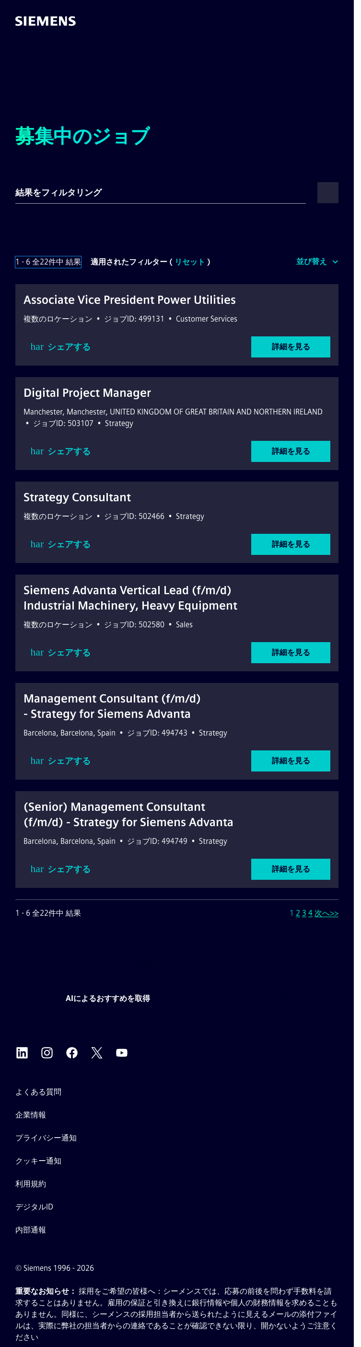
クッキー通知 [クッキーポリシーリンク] (38, 1160)
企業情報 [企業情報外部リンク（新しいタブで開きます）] (30, 1114)
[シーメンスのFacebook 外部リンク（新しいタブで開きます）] (72, 1052)
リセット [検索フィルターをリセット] (190, 261)
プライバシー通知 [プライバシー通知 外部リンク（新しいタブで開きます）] (46, 1137)
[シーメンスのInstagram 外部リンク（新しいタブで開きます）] (47, 1052)
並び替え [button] (311, 261)
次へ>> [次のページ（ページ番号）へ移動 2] (326, 913)
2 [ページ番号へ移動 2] (298, 913)
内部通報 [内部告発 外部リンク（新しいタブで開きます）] (30, 1229)
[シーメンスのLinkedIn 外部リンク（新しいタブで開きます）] (22, 1052)
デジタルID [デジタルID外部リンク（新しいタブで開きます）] (34, 1206)
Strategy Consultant (77, 497)
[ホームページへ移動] (45, 21)
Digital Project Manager (87, 393)
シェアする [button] (61, 347)
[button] (336, 21)
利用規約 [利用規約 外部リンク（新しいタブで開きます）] (30, 1183)
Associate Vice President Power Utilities (129, 300)
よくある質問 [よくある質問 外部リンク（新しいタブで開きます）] (38, 1091)
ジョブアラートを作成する (266, 998)
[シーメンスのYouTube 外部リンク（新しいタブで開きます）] (121, 1052)
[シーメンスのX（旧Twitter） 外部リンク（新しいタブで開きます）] (97, 1052)
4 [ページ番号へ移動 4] (310, 913)
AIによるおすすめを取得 (108, 998)
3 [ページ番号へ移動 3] (304, 913)
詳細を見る (291, 346)
